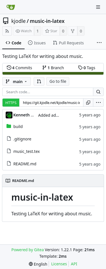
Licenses (59, 263)
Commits (19, 67)
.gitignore (22, 139)
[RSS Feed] (7, 31)
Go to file (57, 81)
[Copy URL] (88, 102)
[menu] (98, 102)
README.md (24, 163)
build (18, 126)
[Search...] (98, 92)
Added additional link (57, 115)
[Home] (11, 7)
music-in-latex (47, 21)
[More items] (99, 43)
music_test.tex (26, 151)
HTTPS (10, 102)
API (74, 263)
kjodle (18, 21)
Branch (53, 67)
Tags (86, 67)
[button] (39, 81)
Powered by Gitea (27, 249)
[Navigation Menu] (98, 7)
